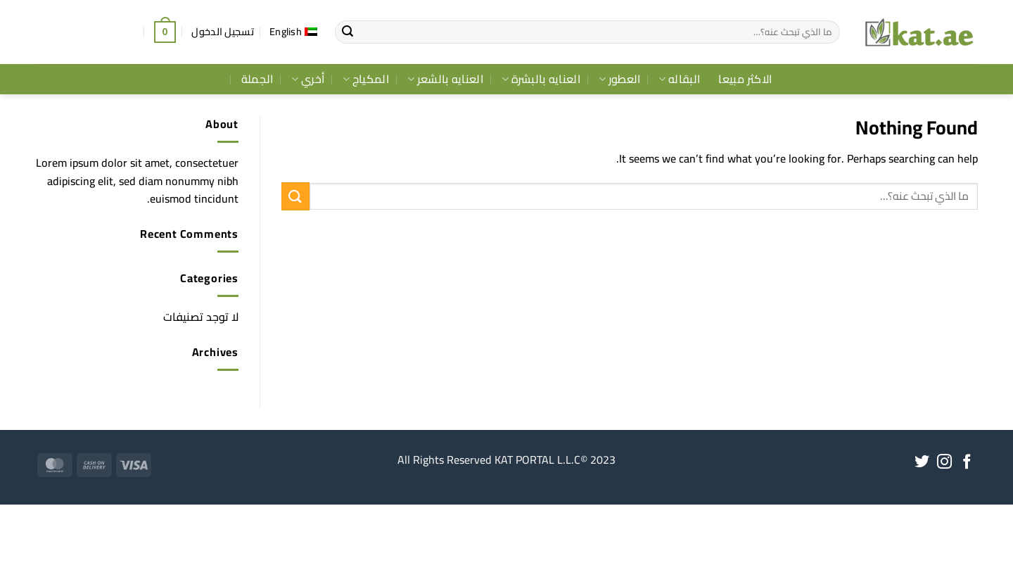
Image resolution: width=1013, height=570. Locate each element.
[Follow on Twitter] (922, 463)
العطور (619, 78)
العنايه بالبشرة (541, 78)
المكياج (366, 78)
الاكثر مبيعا (745, 78)
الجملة (257, 78)
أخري (307, 78)
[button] (222, 31)
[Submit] (347, 32)
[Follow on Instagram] (944, 463)
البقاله (679, 78)
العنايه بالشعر (445, 78)
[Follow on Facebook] (967, 463)
